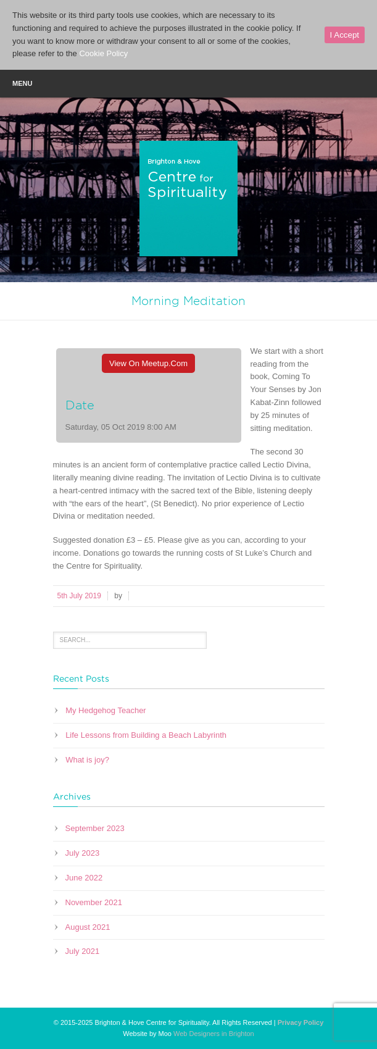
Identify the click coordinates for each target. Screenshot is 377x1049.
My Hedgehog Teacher (105, 710)
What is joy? (87, 759)
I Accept (344, 35)
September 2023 (95, 828)
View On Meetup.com (148, 363)
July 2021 (82, 951)
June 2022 (84, 877)
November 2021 (94, 902)
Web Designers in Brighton (213, 1033)
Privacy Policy (301, 1022)
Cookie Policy (103, 53)
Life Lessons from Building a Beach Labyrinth (145, 735)
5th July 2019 (79, 595)
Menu (188, 82)
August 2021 (87, 927)
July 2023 (82, 853)
